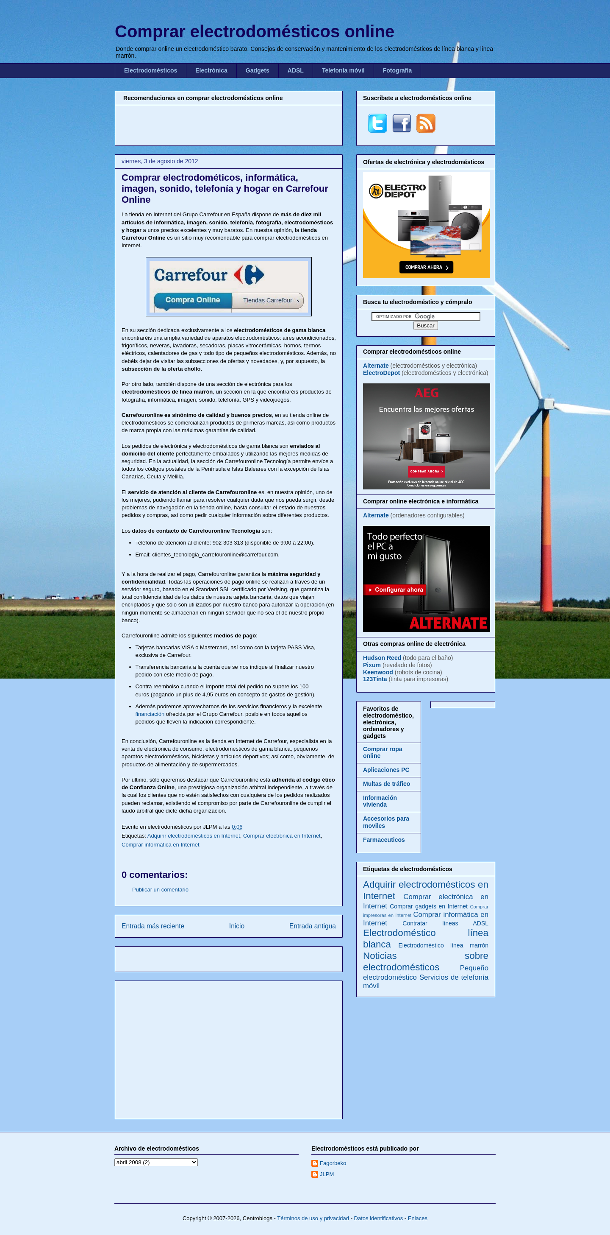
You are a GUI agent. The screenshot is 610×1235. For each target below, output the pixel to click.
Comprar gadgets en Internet (429, 906)
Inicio (236, 926)
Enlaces (417, 1218)
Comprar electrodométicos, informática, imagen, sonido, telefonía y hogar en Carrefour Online (225, 188)
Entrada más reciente (153, 926)
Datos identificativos (378, 1218)
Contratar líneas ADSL (445, 923)
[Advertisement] (229, 124)
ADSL (296, 70)
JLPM (327, 1174)
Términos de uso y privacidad (313, 1218)
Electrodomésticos (150, 70)
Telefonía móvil (343, 70)
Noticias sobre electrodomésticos (425, 961)
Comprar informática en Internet (161, 844)
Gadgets (257, 70)
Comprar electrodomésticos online (254, 31)
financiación (150, 714)
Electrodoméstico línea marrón (443, 945)
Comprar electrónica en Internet (282, 836)
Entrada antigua (312, 926)
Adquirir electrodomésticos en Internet (193, 836)
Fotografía (397, 70)
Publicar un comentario (160, 889)
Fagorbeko (333, 1163)
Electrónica (211, 70)
